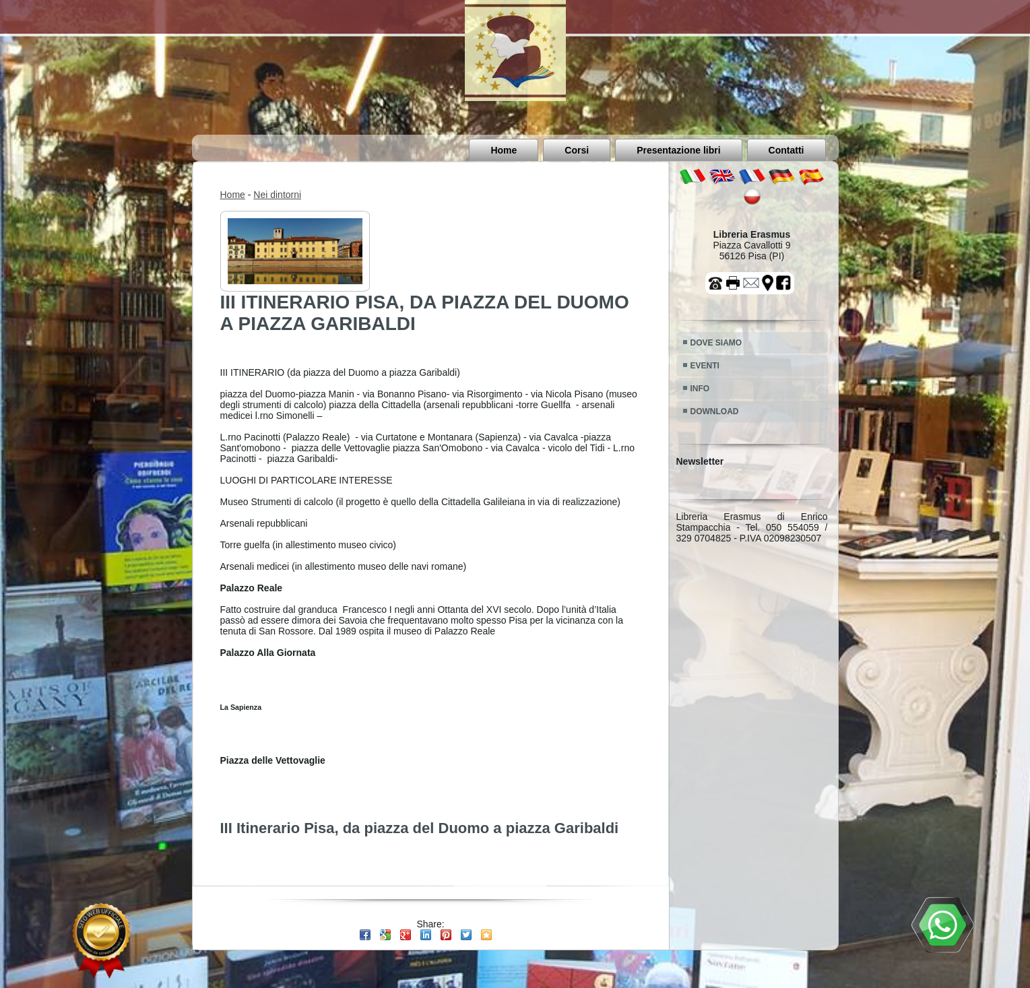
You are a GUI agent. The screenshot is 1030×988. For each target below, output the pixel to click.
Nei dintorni (277, 194)
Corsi (577, 150)
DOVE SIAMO (716, 343)
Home (503, 150)
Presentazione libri (678, 150)
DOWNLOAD (714, 411)
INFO (700, 388)
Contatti (786, 150)
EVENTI (704, 365)
